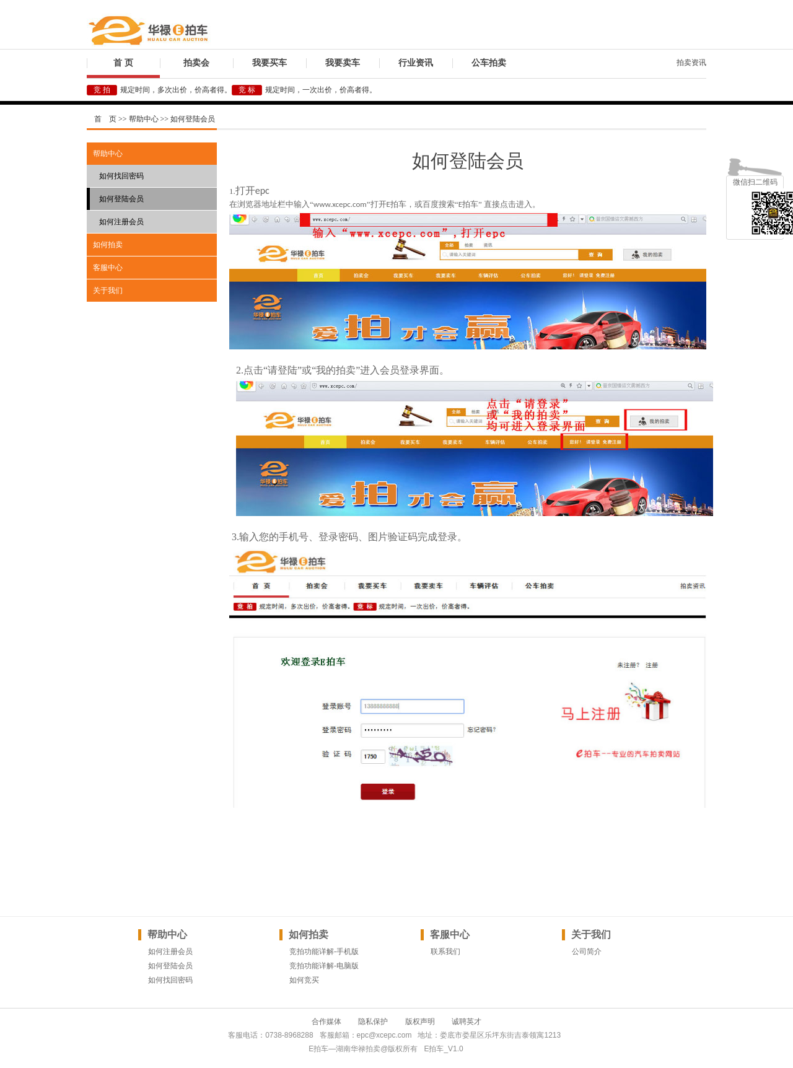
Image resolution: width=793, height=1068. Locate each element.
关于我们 (108, 290)
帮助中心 (108, 153)
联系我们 (445, 951)
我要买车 (269, 63)
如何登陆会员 (121, 199)
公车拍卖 (488, 63)
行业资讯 (415, 63)
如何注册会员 (121, 221)
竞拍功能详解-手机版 (324, 951)
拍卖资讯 (691, 62)
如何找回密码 (121, 176)
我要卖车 (342, 63)
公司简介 (587, 951)
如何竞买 (304, 980)
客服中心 (108, 267)
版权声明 (420, 1021)
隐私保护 (373, 1021)
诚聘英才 (466, 1021)
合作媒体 (326, 1021)
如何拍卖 (108, 244)
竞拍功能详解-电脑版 (324, 965)
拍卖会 (196, 63)
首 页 (123, 63)
